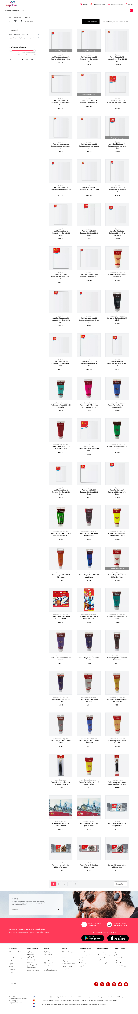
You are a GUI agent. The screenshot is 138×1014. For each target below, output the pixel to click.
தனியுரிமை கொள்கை (111, 1000)
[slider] (11, 50)
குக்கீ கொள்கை (59, 1004)
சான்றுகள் (103, 1004)
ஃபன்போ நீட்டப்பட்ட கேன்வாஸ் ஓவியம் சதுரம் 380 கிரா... (89, 448)
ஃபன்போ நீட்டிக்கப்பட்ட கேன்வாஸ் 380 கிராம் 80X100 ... (89, 189)
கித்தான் (60, 55)
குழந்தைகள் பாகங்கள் (34, 957)
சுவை (11, 966)
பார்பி (11, 954)
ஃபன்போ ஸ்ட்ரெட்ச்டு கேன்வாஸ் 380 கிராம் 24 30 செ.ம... (61, 492)
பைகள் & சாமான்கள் (68, 963)
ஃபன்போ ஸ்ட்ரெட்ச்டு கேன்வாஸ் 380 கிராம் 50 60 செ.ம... (89, 492)
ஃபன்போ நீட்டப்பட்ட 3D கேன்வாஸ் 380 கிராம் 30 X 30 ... (117, 102)
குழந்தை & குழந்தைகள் (30, 953)
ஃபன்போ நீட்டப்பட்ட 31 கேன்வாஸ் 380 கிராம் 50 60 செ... (89, 363)
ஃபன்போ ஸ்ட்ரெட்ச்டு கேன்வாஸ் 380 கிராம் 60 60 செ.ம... (61, 363)
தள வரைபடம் (94, 1004)
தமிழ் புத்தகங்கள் (67, 960)
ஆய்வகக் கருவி (119, 951)
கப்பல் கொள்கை (47, 1004)
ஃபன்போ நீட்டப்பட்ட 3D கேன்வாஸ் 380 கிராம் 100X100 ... (61, 189)
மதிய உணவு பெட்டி (103, 954)
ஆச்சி (11, 963)
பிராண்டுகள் (17, 17)
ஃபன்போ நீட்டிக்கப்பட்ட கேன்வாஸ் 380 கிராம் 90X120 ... (60, 146)
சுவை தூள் (47, 959)
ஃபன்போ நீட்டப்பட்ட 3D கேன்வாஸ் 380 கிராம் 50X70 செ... (60, 320)
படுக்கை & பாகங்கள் (121, 962)
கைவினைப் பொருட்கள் (117, 272)
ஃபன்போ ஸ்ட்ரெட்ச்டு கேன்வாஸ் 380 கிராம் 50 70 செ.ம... (117, 492)
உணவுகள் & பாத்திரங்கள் (101, 958)
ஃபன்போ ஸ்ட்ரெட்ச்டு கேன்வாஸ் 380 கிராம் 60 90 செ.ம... (61, 233)
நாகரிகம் (64, 957)
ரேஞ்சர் (11, 972)
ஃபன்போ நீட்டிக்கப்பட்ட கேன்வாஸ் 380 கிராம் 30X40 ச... (60, 276)
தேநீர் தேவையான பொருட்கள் (50, 953)
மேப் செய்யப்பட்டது (15, 957)
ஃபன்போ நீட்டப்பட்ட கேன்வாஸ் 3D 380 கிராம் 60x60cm (117, 233)
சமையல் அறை (102, 951)
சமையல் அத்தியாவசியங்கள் (50, 969)
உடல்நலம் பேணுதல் (121, 965)
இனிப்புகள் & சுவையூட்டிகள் (48, 964)
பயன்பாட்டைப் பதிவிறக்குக (114, 996)
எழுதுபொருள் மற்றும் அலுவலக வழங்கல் (21, 37)
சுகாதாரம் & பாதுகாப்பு (118, 958)
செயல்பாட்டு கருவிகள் (31, 961)
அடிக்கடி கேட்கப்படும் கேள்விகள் (92, 1000)
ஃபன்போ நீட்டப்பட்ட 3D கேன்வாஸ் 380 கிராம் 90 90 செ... (61, 102)
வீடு (10, 17)
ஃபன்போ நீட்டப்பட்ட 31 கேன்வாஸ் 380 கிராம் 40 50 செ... (117, 146)
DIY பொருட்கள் (84, 962)
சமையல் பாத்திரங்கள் (104, 962)
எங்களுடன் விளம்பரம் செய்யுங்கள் (65, 996)
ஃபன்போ (12, 969)
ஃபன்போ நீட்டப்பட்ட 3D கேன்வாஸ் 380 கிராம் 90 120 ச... (89, 59)
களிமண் (117, 821)
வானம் (64, 954)
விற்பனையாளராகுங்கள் (86, 996)
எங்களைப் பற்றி (47, 996)
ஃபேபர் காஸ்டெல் (15, 951)
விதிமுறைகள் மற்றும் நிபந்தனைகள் (76, 1004)
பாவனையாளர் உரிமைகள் (50, 1000)
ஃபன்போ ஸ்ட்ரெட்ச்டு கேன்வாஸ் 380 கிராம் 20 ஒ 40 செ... (117, 363)
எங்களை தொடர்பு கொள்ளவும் (70, 1000)
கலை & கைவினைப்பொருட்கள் (18, 34)
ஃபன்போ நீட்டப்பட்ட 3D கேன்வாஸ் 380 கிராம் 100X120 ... (89, 146)
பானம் (99, 965)
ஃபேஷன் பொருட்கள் (69, 951)
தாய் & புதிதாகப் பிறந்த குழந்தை (32, 966)
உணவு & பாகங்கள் (33, 970)
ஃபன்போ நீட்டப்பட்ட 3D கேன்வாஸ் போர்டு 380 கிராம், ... (89, 320)
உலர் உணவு (48, 957)
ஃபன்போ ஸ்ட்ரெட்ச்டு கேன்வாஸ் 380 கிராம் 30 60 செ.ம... (89, 233)
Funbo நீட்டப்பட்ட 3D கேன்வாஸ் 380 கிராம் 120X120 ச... (117, 59)
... (64, 884)
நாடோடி (12, 960)
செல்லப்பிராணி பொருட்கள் (67, 967)
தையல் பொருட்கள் (85, 951)
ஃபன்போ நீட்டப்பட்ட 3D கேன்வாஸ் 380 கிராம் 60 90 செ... (117, 189)
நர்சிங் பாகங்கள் (119, 954)
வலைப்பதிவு (99, 996)
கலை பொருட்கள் (60, 780)
